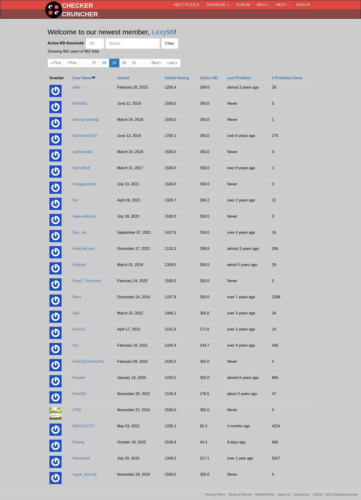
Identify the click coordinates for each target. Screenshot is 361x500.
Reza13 (79, 329)
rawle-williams (84, 216)
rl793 (77, 410)
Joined (123, 78)
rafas (77, 87)
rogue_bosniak (85, 474)
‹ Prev (72, 63)
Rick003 (79, 394)
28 (104, 63)
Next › (157, 63)
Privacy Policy (215, 494)
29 (114, 63)
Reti (76, 313)
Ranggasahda (84, 184)
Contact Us (302, 494)
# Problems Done (287, 78)
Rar (76, 200)
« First (56, 63)
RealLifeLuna (83, 249)
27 (94, 63)
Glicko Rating (177, 78)
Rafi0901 (80, 103)
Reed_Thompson (87, 281)
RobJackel (81, 458)
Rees (77, 297)
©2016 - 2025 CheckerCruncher (335, 494)
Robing (78, 442)
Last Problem (239, 78)
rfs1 (76, 345)
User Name (82, 78)
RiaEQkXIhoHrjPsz (88, 361)
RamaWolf (81, 168)
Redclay (79, 265)
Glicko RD (209, 78)
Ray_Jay (80, 232)
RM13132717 (84, 426)
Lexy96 (163, 32)
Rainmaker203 (85, 136)
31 (134, 63)
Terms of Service (240, 494)
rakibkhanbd (83, 152)
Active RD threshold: (66, 43)
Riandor (79, 378)
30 (124, 63)
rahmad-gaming (86, 120)
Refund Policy (265, 494)
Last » (172, 63)
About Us (284, 494)
